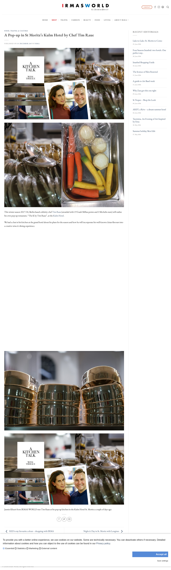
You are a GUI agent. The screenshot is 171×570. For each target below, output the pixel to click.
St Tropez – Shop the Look (144, 100)
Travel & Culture (19, 31)
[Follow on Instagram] (159, 7)
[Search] (168, 7)
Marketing (33, 548)
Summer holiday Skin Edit (144, 131)
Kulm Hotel (58, 215)
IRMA (37, 44)
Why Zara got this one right (144, 90)
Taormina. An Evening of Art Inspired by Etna (149, 120)
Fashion (75, 20)
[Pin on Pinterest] (69, 519)
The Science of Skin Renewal (145, 71)
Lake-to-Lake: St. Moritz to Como (147, 40)
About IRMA (121, 20)
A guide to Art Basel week (144, 81)
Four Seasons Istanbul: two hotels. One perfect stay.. (149, 51)
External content (49, 548)
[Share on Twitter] (64, 519)
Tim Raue (56, 211)
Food (97, 20)
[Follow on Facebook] (155, 7)
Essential (9, 548)
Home (45, 20)
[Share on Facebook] (59, 519)
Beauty (87, 20)
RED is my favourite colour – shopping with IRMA (29, 531)
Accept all (161, 554)
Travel (64, 20)
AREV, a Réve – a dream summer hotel (149, 109)
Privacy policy (103, 543)
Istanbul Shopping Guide (143, 62)
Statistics (21, 548)
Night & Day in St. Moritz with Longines (103, 531)
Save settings (162, 561)
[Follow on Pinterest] (163, 7)
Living (107, 20)
